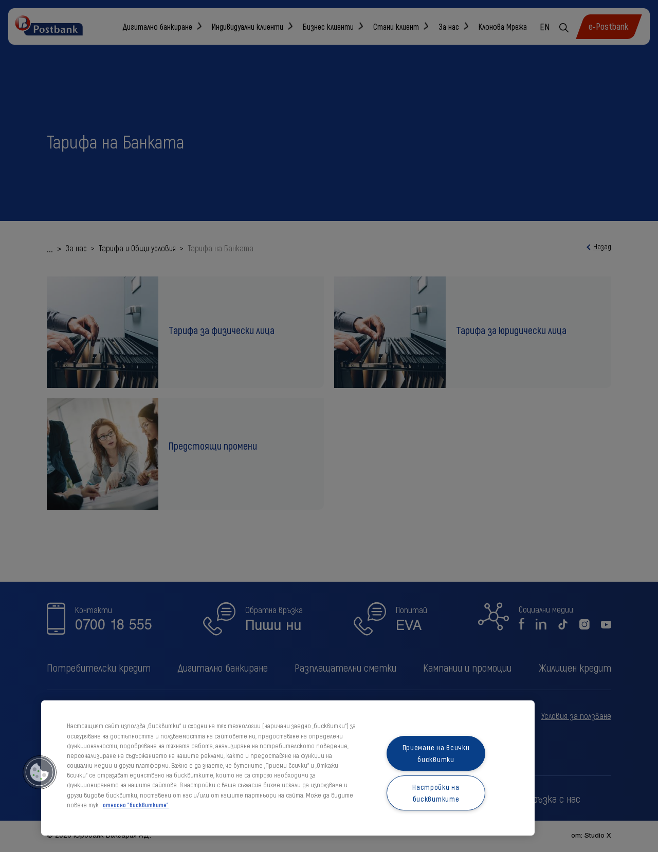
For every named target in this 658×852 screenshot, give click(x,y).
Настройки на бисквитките (436, 793)
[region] (288, 768)
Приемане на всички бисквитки (436, 753)
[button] (39, 772)
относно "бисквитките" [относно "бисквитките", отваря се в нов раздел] (136, 805)
